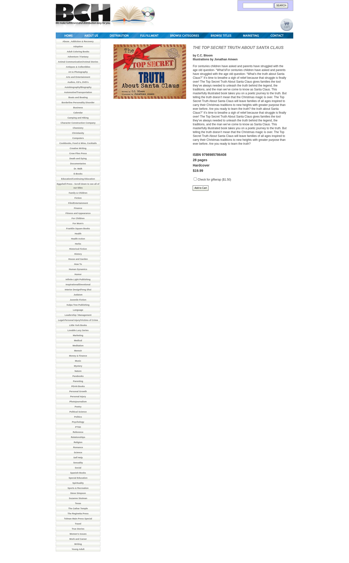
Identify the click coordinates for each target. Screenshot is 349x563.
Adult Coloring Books (78, 51)
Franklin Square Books (78, 228)
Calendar (78, 112)
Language (78, 310)
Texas (78, 503)
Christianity (78, 133)
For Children (78, 218)
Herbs (78, 244)
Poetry (78, 406)
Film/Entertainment (78, 203)
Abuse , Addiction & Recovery (78, 41)
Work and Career (78, 539)
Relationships (78, 437)
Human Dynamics (78, 269)
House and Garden (78, 259)
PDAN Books (78, 386)
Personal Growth (78, 391)
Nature (78, 371)
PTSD (78, 427)
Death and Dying (78, 158)
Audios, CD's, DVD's (78, 82)
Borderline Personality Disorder (78, 102)
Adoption (78, 46)
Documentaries (78, 163)
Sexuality (78, 462)
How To (78, 264)
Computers (78, 138)
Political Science (78, 412)
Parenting (78, 381)
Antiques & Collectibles (78, 67)
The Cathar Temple (78, 508)
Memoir (78, 350)
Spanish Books (78, 473)
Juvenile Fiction (78, 300)
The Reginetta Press (78, 513)
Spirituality (78, 483)
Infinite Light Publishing (78, 279)
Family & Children (78, 193)
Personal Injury (78, 396)
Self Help (78, 457)
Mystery (78, 366)
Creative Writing (78, 148)
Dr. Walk (78, 168)
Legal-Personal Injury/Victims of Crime (78, 320)
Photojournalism (78, 401)
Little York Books (78, 325)
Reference (78, 432)
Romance (78, 447)
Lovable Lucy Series (77, 330)
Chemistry (78, 128)
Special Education (78, 478)
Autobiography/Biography (78, 87)
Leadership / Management (78, 315)
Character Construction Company (78, 123)
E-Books (78, 174)
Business (78, 107)
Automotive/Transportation (78, 92)
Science (78, 452)
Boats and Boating (78, 97)
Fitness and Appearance (78, 213)
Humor (78, 274)
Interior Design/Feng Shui (78, 289)
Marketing (78, 335)
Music (78, 361)
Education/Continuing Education (78, 179)
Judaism (78, 294)
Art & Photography (78, 72)
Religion (78, 442)
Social (78, 468)
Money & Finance (78, 356)
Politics (78, 417)
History (78, 254)
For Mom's (77, 223)
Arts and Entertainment (78, 77)
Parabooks (78, 376)
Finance (78, 208)
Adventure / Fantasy (78, 57)
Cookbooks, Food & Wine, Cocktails (78, 143)
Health (78, 233)
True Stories (78, 529)
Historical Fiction (78, 249)
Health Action (78, 239)
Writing (78, 544)
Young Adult (78, 549)
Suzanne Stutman (78, 498)
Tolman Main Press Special (78, 518)
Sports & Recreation (78, 488)
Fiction (78, 198)
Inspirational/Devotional (78, 284)
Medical (78, 340)
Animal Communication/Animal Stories (78, 62)
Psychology (78, 422)
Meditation (78, 345)
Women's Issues (78, 534)
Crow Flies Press (78, 153)
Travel (78, 524)
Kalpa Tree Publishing (78, 305)
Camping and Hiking (77, 118)
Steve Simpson (78, 493)
